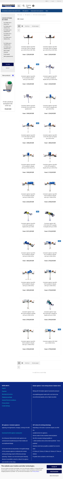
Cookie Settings (6, 406)
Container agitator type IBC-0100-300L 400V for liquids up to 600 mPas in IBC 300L (28, 48)
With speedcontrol (7, 56)
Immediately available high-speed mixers (11, 10)
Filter (8, 64)
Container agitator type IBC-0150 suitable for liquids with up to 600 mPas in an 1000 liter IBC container (28, 166)
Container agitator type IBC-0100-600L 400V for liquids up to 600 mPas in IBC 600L (50, 48)
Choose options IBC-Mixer (7, 18)
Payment (4, 391)
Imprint (4, 388)
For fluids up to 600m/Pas (6, 23)
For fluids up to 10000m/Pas (6, 44)
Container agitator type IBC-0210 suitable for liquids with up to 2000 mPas (28, 254)
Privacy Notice (35, 471)
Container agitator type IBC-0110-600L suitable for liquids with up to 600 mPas (50, 78)
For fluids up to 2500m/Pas (6, 30)
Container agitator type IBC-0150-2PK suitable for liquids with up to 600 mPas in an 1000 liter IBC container (50, 166)
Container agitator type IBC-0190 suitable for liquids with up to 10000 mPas (50, 195)
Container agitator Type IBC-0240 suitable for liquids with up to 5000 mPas (28, 313)
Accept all (54, 466)
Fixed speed (6, 54)
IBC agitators (25, 10)
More (47, 10)
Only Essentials (54, 471)
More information (54, 475)
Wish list (58, 1)
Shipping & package (7, 397)
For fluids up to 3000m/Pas (6, 34)
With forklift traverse (6, 51)
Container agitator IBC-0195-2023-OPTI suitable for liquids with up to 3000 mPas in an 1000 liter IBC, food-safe (50, 225)
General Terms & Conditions (9, 400)
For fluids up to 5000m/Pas (6, 38)
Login (52, 1)
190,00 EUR (7, 109)
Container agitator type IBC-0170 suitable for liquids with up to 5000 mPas (28, 195)
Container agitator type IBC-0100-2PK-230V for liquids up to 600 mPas (50, 136)
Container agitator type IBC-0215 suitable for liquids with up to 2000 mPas (50, 254)
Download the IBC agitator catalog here (12, 433)
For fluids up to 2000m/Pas (6, 27)
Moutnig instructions (7, 394)
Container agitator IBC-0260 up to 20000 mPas (50, 342)
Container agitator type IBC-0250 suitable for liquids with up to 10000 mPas (28, 343)
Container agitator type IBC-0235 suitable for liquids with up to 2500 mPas (50, 284)
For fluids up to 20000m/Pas (6, 47)
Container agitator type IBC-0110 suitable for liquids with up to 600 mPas (28, 78)
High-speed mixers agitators (37, 10)
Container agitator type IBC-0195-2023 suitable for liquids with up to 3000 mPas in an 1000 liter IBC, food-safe (28, 225)
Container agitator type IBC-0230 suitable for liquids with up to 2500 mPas (28, 284)
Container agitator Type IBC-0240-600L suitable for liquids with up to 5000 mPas (50, 313)
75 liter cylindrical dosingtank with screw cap (8, 103)
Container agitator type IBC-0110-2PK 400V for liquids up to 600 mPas (28, 136)
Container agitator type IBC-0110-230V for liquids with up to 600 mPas (50, 107)
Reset (8, 68)
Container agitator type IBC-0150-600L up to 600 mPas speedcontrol (28, 107)
